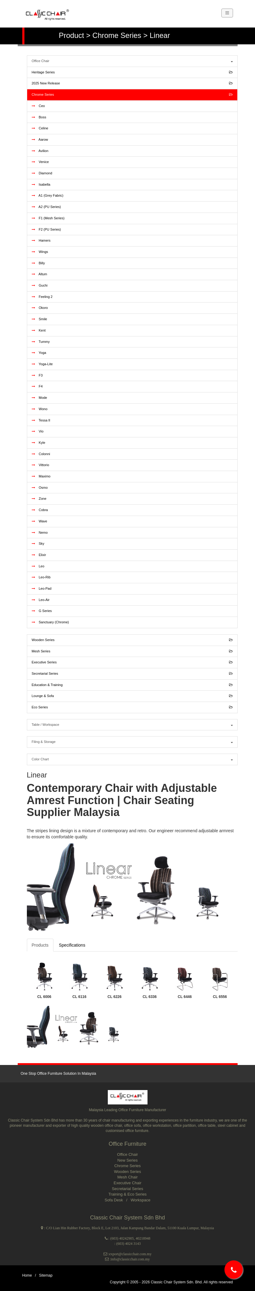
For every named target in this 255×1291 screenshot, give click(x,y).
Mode (39, 397)
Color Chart (132, 759)
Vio (38, 431)
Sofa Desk (114, 1200)
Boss (39, 117)
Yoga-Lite (42, 364)
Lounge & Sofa (132, 696)
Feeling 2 (42, 297)
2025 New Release (132, 83)
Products (40, 945)
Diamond (42, 173)
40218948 (143, 1238)
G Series (42, 611)
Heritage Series (132, 72)
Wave (39, 521)
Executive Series (132, 662)
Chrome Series (132, 94)
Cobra (40, 510)
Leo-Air (41, 600)
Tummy (41, 341)
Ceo (38, 106)
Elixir (39, 555)
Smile (39, 319)
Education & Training (132, 685)
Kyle (39, 442)
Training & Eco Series (127, 1194)
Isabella (41, 184)
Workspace (141, 1200)
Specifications (72, 945)
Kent (39, 330)
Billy (38, 263)
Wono (40, 409)
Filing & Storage (132, 742)
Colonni (41, 454)
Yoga (39, 352)
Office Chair (132, 61)
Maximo (41, 476)
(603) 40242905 (122, 1238)
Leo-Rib (41, 577)
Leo (38, 566)
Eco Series (132, 707)
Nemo (40, 532)
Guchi (40, 285)
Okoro (40, 308)
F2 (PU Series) (46, 229)
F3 (37, 375)
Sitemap (46, 1275)
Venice (40, 162)
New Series (127, 1160)
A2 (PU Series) (46, 207)
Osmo (40, 487)
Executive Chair (127, 1183)
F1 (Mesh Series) (48, 218)
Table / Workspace (132, 724)
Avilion (40, 151)
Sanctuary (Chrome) (50, 622)
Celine (40, 128)
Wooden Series (132, 640)
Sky (38, 543)
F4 (37, 386)
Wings (40, 252)
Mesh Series (132, 651)
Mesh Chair (127, 1177)
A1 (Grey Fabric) (48, 195)
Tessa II (41, 420)
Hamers (41, 240)
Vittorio (40, 465)
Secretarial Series (132, 673)
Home (27, 1275)
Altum (39, 274)
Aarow (40, 139)
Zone (39, 498)
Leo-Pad (42, 588)
